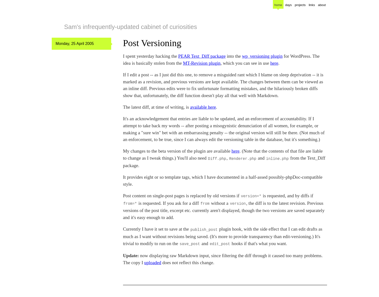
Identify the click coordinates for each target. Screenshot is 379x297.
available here (203, 107)
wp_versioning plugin (262, 56)
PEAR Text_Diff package (202, 56)
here (274, 63)
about (322, 5)
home (278, 5)
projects (300, 5)
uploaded (152, 260)
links (312, 5)
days (288, 5)
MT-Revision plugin (201, 63)
